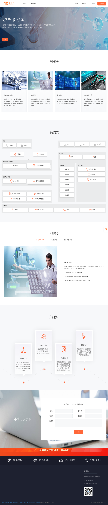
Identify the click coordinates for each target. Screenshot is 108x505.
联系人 (51, 411)
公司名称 (80, 411)
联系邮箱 (80, 416)
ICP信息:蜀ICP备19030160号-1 (11, 502)
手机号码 (51, 416)
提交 (79, 432)
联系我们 (5, 39)
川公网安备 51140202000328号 (30, 502)
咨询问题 (51, 421)
